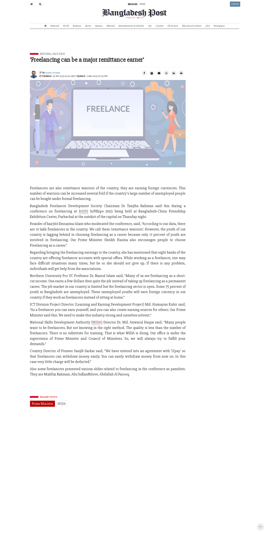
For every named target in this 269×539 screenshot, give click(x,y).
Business (77, 25)
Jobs (208, 25)
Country (159, 25)
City (150, 25)
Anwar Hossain (52, 72)
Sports (88, 25)
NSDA (96, 322)
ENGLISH (132, 4)
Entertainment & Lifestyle (131, 25)
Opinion (99, 25)
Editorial (111, 25)
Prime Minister (42, 404)
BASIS (83, 211)
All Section (172, 25)
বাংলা (142, 4)
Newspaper (219, 25)
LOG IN (235, 4)
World (66, 25)
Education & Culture (192, 25)
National (54, 25)
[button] (31, 4)
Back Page (58, 53)
